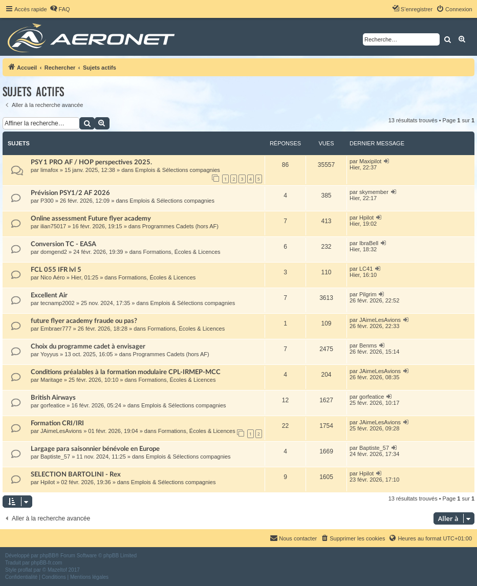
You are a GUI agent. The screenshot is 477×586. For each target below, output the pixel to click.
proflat (25, 570)
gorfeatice (52, 405)
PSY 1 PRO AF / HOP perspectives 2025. (91, 162)
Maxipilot (370, 161)
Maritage (51, 380)
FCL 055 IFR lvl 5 (56, 269)
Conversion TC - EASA (63, 244)
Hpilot (366, 217)
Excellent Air (49, 295)
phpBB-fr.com (46, 563)
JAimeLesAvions (380, 320)
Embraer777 (56, 328)
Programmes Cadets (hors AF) (180, 226)
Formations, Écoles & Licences (182, 252)
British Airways (53, 397)
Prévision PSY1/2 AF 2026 (70, 193)
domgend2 (53, 252)
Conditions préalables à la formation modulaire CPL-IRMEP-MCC (126, 372)
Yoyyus (49, 354)
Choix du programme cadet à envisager (88, 346)
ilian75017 (53, 226)
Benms (368, 345)
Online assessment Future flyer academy (91, 218)
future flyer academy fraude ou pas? (84, 320)
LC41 (366, 269)
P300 (47, 201)
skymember (373, 192)
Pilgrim (368, 294)
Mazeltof (57, 570)
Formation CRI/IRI (57, 423)
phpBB (47, 555)
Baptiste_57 (55, 456)
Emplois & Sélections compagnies (177, 170)
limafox (49, 170)
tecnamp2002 (57, 303)
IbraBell (368, 243)
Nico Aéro (52, 277)
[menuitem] (60, 9)
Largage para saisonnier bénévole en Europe (95, 448)
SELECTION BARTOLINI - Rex (76, 474)
